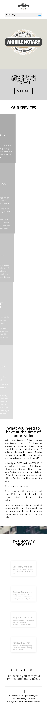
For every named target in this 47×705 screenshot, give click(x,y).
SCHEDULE (23, 91)
